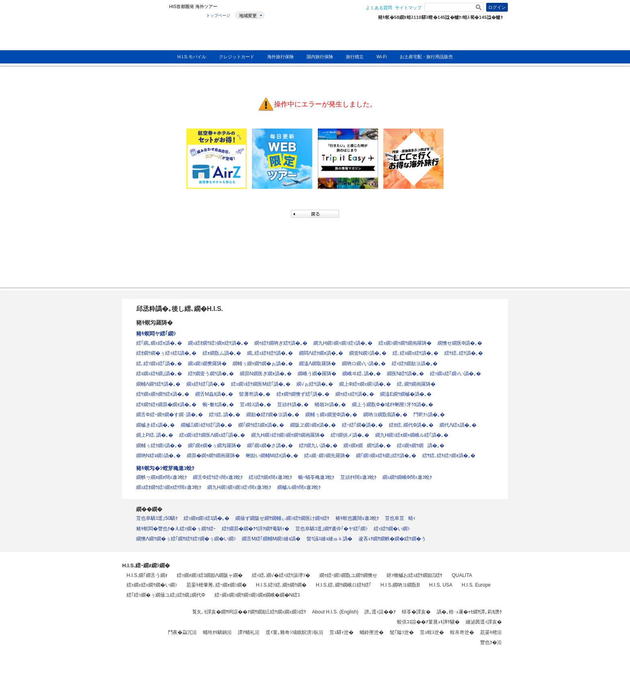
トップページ (218, 15)
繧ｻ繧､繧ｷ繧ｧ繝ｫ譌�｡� (448, 455)
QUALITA (462, 575)
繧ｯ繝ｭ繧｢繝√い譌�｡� (455, 373)
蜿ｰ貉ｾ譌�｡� (218, 404)
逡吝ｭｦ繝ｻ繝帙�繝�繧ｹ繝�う (392, 539)
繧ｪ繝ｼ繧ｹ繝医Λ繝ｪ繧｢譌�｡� (212, 435)
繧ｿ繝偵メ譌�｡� (350, 435)
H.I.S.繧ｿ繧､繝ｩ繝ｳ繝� (281, 585)
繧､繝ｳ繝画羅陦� (416, 384)
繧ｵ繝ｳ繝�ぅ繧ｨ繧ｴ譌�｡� (166, 353)
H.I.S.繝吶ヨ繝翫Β (400, 585)
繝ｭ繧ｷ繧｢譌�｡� (205, 384)
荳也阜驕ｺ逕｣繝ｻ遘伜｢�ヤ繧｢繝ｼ (331, 529)
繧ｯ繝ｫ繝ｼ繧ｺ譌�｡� (206, 518)
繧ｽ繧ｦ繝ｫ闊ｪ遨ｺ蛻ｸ (270, 477)
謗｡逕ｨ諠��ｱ (380, 612)
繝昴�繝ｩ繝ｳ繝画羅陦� (213, 455)
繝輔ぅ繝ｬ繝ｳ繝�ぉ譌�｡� (263, 363)
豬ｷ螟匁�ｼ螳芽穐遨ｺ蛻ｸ (165, 468)
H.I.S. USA (440, 585)
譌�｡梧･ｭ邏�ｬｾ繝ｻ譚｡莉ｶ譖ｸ (469, 612)
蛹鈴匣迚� (372, 632)
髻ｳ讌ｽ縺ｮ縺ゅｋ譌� (329, 539)
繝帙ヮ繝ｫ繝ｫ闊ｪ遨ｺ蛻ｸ (161, 477)
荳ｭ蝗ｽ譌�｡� (255, 404)
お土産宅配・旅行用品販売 (426, 56)
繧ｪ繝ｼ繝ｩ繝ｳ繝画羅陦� (405, 343)
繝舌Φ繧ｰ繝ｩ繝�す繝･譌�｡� (169, 414)
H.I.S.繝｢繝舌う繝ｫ (147, 575)
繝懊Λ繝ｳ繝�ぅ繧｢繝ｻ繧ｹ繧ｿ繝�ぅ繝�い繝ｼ (186, 539)
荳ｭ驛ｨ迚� (341, 632)
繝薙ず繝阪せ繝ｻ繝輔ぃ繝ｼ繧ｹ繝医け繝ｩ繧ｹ (282, 518)
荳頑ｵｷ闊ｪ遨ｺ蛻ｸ (358, 477)
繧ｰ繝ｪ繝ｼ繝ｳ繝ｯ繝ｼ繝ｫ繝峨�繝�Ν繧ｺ (257, 595)
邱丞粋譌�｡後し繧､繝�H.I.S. (179, 308)
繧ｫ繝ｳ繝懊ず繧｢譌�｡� (302, 394)
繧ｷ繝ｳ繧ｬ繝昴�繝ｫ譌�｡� (166, 404)
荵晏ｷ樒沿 (491, 632)
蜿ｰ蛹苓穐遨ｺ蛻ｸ (316, 477)
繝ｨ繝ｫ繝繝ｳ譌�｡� (367, 445)
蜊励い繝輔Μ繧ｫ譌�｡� (272, 455)
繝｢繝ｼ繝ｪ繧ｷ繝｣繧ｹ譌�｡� (386, 455)
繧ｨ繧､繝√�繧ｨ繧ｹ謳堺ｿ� (281, 575)
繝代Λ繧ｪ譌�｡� (458, 425)
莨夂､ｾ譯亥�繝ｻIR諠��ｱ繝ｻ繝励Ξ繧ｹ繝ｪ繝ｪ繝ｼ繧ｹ (249, 612)
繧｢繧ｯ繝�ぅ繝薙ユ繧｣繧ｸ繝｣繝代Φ (166, 595)
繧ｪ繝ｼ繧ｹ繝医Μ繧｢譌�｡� (260, 384)
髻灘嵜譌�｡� (254, 394)
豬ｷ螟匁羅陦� (154, 322)
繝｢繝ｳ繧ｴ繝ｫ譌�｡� (261, 425)
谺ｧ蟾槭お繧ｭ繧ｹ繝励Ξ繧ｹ (415, 575)
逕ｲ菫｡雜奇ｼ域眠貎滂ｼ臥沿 (294, 632)
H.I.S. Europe (476, 585)
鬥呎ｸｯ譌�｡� (429, 414)
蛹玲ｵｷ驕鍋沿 (217, 632)
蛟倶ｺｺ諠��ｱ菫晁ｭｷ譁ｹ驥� (428, 622)
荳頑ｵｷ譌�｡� (293, 404)
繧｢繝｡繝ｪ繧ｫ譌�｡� (159, 343)
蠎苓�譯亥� (416, 612)
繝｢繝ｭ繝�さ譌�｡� (270, 445)
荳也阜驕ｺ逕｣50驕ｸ (157, 518)
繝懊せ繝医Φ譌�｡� (460, 343)
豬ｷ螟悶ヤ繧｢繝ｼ (156, 334)
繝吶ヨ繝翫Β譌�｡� (385, 414)
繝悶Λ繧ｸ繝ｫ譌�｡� (321, 353)
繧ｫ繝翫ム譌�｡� (221, 353)
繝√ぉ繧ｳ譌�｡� (315, 384)
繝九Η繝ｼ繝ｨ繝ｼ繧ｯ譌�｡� (342, 343)
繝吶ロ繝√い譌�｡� (364, 363)
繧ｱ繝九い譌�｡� (318, 445)
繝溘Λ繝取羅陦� (317, 363)
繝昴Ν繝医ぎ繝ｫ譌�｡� (266, 373)
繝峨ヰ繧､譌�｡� (361, 373)
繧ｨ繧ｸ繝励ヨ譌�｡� (415, 363)
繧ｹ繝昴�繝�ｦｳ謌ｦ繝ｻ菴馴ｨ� (255, 529)
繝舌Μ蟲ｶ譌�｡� (214, 394)
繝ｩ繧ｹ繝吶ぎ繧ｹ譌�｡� (280, 343)
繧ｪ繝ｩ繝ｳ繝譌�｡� (420, 445)
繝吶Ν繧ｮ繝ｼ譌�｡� (158, 455)
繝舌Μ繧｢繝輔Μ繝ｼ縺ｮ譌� (271, 539)
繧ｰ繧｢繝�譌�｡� (362, 425)
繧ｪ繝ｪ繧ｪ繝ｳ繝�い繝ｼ (152, 585)
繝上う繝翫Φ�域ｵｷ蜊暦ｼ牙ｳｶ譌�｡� (392, 404)
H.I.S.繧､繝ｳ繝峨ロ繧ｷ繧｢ (343, 585)
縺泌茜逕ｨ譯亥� (484, 622)
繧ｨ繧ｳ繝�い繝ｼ (392, 529)
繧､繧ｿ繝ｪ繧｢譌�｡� (159, 363)
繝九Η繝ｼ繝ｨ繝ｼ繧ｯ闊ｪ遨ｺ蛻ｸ (239, 487)
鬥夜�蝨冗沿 (182, 632)
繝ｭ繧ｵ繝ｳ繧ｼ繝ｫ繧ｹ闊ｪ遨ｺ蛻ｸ (168, 487)
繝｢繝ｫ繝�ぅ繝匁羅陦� (214, 445)
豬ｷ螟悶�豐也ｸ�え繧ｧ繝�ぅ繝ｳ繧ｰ (176, 529)
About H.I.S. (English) (335, 612)
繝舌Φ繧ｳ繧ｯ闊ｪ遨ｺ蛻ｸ (218, 477)
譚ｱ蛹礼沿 (249, 632)
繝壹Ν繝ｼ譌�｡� (368, 353)
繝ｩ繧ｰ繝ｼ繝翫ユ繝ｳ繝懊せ (348, 575)
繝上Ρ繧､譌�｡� (154, 435)
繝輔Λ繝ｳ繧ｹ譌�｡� (158, 384)
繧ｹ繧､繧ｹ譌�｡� (463, 353)
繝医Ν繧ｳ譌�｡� (405, 373)
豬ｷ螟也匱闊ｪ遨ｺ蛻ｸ (357, 518)
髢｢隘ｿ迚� (402, 632)
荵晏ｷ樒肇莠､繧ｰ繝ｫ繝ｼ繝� (216, 585)
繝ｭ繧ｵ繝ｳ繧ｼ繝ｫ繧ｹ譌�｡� (218, 343)
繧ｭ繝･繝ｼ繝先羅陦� (327, 455)
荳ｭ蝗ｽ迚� (432, 632)
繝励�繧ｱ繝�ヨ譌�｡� (272, 414)
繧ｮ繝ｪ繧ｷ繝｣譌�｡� (159, 373)
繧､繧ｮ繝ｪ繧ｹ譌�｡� (415, 353)
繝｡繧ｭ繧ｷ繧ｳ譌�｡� (270, 353)
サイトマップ (408, 7)
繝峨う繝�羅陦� (317, 373)
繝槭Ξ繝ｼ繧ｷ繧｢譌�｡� (206, 425)
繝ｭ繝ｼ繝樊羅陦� (207, 363)
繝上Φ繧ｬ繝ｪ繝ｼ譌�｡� (365, 384)
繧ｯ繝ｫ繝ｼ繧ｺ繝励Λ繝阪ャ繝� (210, 575)
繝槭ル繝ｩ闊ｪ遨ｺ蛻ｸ (299, 487)
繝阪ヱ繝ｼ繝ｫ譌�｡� (313, 425)
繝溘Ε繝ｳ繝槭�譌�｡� (406, 394)
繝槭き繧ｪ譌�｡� (155, 425)
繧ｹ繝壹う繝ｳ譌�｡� (211, 373)
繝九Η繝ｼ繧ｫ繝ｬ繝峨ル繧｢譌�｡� (412, 435)
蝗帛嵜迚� (462, 632)
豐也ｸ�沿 (491, 642)
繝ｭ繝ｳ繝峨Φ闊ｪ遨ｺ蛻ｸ (407, 477)
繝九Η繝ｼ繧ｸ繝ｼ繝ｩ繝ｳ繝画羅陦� (288, 435)
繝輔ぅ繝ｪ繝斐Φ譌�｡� (331, 414)
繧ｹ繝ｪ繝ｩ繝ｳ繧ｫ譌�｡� (162, 394)
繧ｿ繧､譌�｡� (224, 414)
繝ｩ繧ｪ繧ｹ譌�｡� (354, 394)
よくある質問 (379, 7)
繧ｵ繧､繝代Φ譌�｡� (411, 425)
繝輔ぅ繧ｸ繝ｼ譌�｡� (159, 445)
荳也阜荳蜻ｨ (400, 518)
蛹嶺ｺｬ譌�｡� (330, 404)
